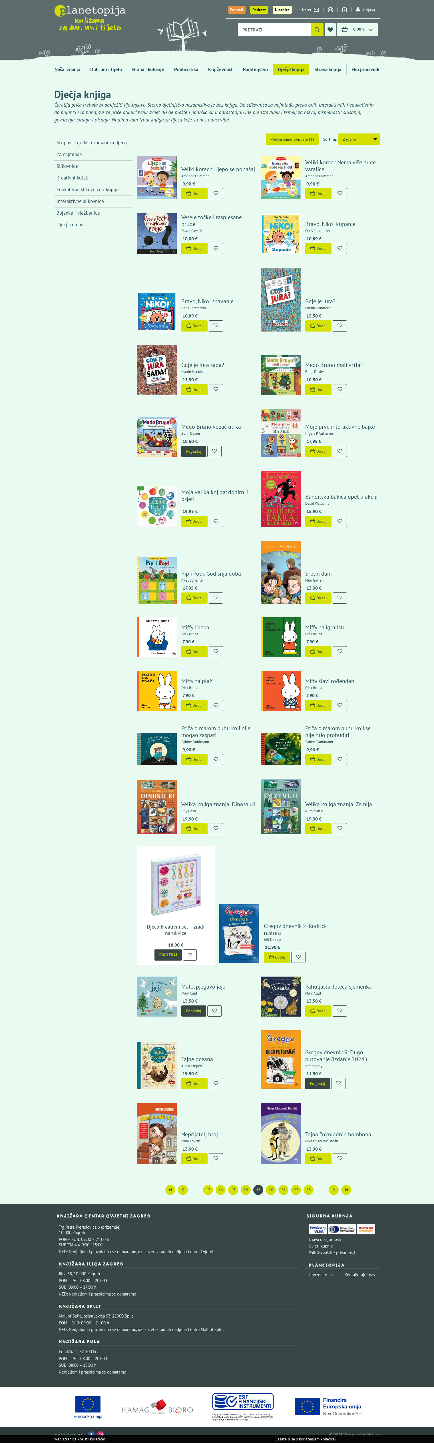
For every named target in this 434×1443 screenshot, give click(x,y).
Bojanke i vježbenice (78, 213)
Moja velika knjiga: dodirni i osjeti (214, 495)
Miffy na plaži (197, 681)
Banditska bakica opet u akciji (341, 496)
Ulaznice (282, 9)
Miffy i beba (195, 627)
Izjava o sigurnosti (325, 1239)
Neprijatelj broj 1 (201, 1134)
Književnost (220, 69)
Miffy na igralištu (325, 627)
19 (258, 1189)
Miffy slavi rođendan (329, 681)
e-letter (309, 9)
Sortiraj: (330, 139)
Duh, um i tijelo (106, 69)
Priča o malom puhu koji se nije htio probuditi (338, 732)
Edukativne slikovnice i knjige (88, 189)
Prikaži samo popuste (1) (292, 139)
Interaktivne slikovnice (80, 201)
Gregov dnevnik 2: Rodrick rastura (295, 929)
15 (208, 1189)
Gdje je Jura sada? (202, 365)
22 (296, 1189)
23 (308, 1189)
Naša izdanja (67, 69)
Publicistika (186, 69)
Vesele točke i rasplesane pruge (211, 220)
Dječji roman (70, 224)
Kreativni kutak (72, 178)
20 (271, 1189)
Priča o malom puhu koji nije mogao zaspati (215, 732)
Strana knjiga (327, 69)
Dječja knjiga (291, 69)
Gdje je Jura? (320, 301)
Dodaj (194, 193)
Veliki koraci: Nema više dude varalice (340, 166)
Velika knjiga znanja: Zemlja (338, 804)
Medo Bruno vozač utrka (211, 426)
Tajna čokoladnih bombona (338, 1134)
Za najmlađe (69, 154)
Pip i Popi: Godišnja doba (211, 573)
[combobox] (274, 29)
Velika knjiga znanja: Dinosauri (218, 804)
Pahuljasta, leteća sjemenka (338, 986)
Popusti (236, 9)
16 (220, 1189)
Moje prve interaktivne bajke (340, 426)
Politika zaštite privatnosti (332, 1253)
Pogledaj (193, 451)
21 (283, 1189)
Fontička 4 (68, 1351)
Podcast (259, 9)
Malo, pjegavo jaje (203, 986)
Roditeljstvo (255, 69)
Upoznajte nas (321, 1275)
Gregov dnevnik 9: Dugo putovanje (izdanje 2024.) (336, 1056)
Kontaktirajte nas (360, 1275)
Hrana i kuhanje (148, 69)
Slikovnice (67, 166)
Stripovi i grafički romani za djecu (92, 142)
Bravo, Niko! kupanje (330, 224)
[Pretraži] (317, 29)
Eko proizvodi (365, 69)
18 (246, 1189)
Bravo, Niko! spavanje (207, 301)
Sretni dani (318, 573)
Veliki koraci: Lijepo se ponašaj (218, 169)
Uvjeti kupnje (321, 1246)
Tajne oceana (197, 1059)
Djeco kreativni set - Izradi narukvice (175, 929)
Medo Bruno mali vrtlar (333, 365)
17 (233, 1189)
